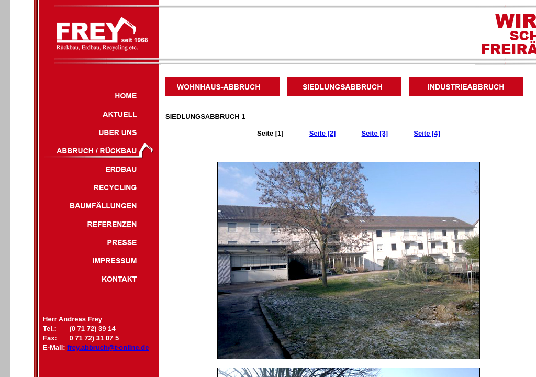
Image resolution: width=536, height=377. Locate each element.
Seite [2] (322, 133)
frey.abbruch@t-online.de (108, 347)
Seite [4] (427, 133)
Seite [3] (375, 133)
